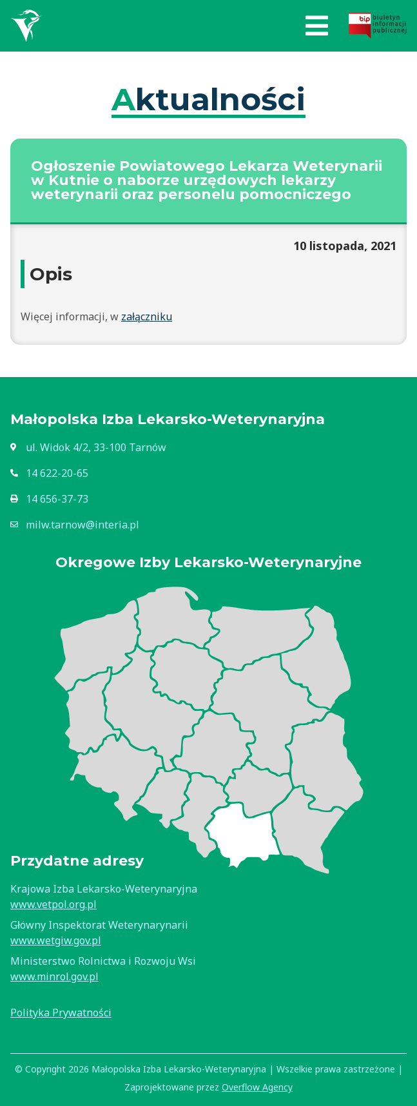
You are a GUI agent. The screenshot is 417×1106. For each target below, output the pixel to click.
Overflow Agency (257, 1087)
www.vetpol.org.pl (53, 904)
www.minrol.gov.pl (54, 976)
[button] (316, 26)
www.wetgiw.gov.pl (55, 940)
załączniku (146, 316)
